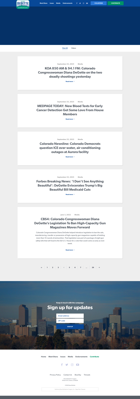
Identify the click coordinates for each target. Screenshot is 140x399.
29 (93, 267)
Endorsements (67, 3)
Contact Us (67, 378)
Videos (73, 48)
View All (65, 48)
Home (43, 356)
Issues (52, 3)
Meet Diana (43, 3)
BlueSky (78, 378)
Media (58, 3)
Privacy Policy (55, 378)
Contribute (115, 3)
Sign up (70, 327)
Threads (87, 378)
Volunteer (98, 3)
